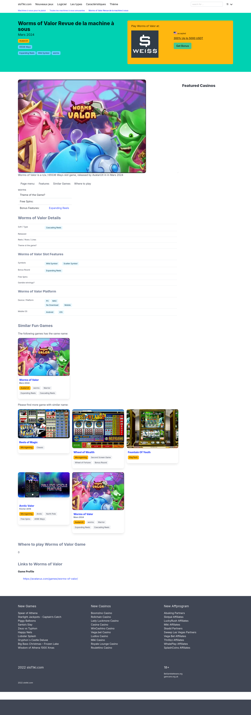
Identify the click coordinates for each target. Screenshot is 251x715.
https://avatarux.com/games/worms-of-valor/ (50, 578)
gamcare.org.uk (171, 676)
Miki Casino (98, 640)
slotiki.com (28, 682)
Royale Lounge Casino (104, 643)
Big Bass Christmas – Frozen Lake (38, 643)
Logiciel (62, 4)
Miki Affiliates (172, 624)
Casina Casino (99, 624)
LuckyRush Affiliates (176, 620)
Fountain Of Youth (139, 452)
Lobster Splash (27, 636)
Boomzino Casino (101, 613)
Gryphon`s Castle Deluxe (33, 640)
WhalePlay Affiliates (176, 643)
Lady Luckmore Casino (105, 620)
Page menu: (27, 183)
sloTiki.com (25, 4)
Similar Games (61, 183)
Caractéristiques (96, 4)
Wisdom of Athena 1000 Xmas (36, 647)
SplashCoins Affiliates (177, 647)
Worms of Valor (29, 379)
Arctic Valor (26, 505)
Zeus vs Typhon (27, 628)
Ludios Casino (99, 636)
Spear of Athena (27, 613)
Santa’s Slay (25, 624)
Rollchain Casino (101, 616)
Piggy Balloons (27, 620)
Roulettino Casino (101, 647)
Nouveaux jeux (44, 4)
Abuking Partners (174, 613)
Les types (76, 4)
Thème (114, 4)
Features (44, 183)
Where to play (82, 183)
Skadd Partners (173, 628)
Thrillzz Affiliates (174, 640)
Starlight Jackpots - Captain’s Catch (39, 616)
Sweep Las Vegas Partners (180, 632)
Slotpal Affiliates (173, 616)
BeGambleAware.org (173, 674)
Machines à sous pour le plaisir (32, 10)
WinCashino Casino (102, 628)
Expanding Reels (59, 208)
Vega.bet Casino (101, 632)
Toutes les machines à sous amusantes (67, 10)
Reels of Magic (28, 442)
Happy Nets (25, 632)
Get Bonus (182, 45)
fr (228, 4)
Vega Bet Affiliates (175, 636)
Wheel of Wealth (83, 452)
